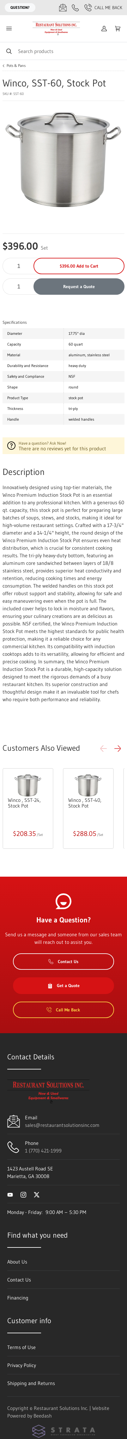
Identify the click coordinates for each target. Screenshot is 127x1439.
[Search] (63, 51)
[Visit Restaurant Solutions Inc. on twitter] (36, 1194)
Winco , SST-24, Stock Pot (24, 802)
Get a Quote (63, 985)
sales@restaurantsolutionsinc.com (62, 1125)
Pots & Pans (16, 65)
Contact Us (63, 961)
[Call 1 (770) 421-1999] (75, 7)
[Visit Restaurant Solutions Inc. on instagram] (23, 1194)
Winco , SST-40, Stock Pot (84, 802)
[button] (117, 748)
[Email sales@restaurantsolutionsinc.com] (63, 7)
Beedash (42, 1415)
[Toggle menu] (9, 28)
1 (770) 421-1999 (43, 1150)
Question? (20, 7)
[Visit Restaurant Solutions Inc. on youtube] (10, 1194)
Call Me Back (103, 7)
